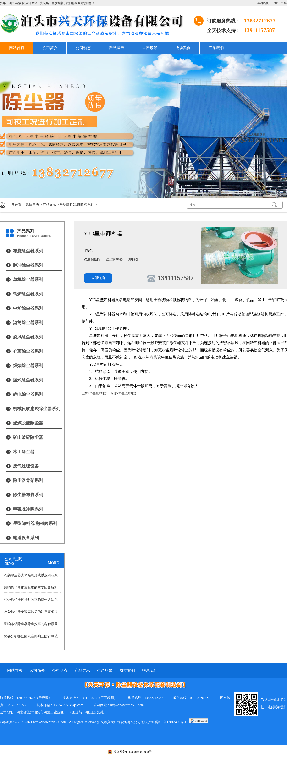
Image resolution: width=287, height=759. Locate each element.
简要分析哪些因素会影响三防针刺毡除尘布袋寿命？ (31, 637)
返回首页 (32, 204)
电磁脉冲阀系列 (28, 509)
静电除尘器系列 (28, 394)
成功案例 (183, 48)
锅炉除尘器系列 (28, 294)
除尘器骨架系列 (28, 480)
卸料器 (133, 259)
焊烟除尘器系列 (28, 365)
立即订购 (98, 278)
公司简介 (50, 48)
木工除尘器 (23, 451)
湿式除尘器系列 (28, 380)
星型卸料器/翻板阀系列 (77, 204)
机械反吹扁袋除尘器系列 (36, 408)
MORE (53, 563)
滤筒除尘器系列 (28, 322)
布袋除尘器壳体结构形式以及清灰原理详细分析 (31, 576)
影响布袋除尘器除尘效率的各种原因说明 (31, 625)
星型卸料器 (115, 259)
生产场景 (149, 48)
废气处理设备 (26, 466)
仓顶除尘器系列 (28, 351)
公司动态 (83, 48)
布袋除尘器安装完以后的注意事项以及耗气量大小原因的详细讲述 (31, 613)
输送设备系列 (26, 537)
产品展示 (116, 48)
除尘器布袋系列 (28, 494)
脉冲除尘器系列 (28, 265)
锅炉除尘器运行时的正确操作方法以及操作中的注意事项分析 (31, 601)
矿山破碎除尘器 (28, 437)
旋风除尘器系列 (28, 337)
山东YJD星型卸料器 (94, 393)
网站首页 (16, 48)
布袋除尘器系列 (28, 250)
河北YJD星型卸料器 (123, 393)
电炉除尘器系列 (28, 308)
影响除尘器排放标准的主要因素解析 (31, 587)
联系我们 (216, 48)
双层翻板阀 (92, 259)
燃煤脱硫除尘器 (28, 423)
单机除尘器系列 (28, 279)
